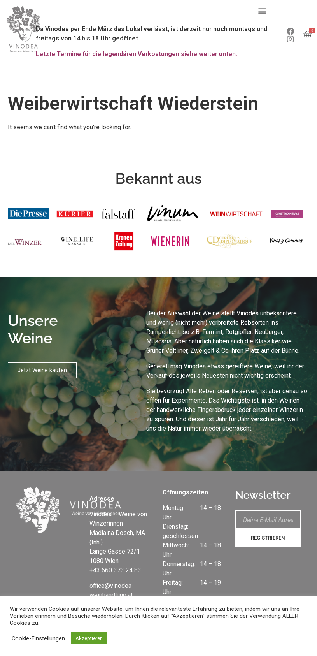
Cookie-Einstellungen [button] (38, 638)
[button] (262, 10)
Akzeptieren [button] (89, 638)
